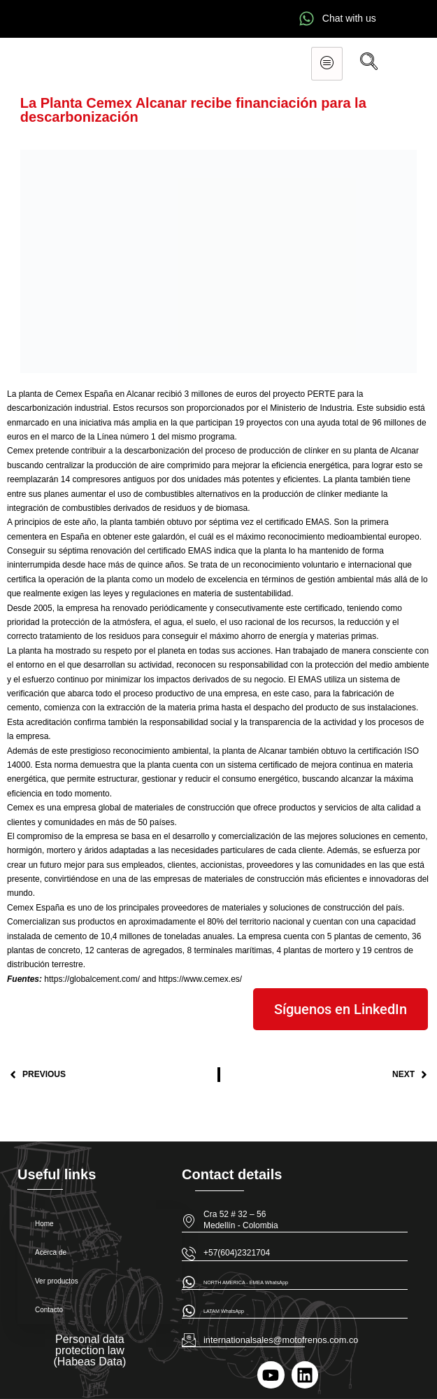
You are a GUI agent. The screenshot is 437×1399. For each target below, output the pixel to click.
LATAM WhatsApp (223, 1311)
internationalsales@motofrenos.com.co (280, 1340)
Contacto (49, 1310)
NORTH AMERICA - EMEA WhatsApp (245, 1282)
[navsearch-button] (369, 63)
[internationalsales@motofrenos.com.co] (189, 1340)
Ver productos (56, 1281)
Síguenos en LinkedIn (340, 1009)
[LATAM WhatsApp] (189, 1311)
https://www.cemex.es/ (200, 979)
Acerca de (50, 1252)
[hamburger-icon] (327, 63)
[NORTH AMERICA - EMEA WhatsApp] (189, 1282)
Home (44, 1224)
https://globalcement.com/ (92, 979)
